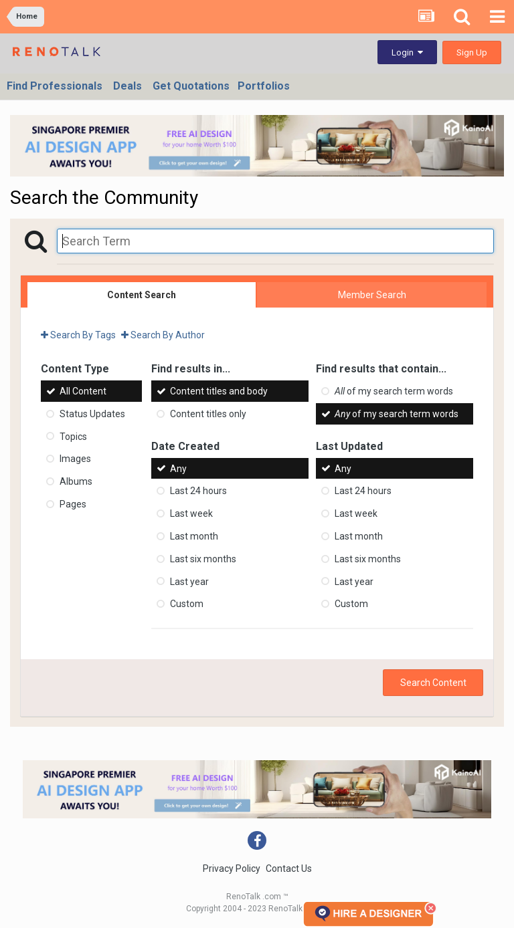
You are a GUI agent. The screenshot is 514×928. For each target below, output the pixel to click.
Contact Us (289, 868)
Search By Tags (78, 335)
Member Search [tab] (372, 294)
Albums (76, 481)
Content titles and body (219, 391)
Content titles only (208, 414)
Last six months (203, 559)
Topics (73, 436)
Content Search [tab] (141, 294)
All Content (83, 391)
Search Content (433, 682)
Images (75, 458)
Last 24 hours (198, 490)
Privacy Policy (231, 868)
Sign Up (471, 52)
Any (178, 468)
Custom (186, 603)
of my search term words (394, 391)
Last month (194, 536)
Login (407, 52)
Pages (73, 504)
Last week (191, 513)
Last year (189, 581)
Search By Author (163, 335)
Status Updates (92, 414)
